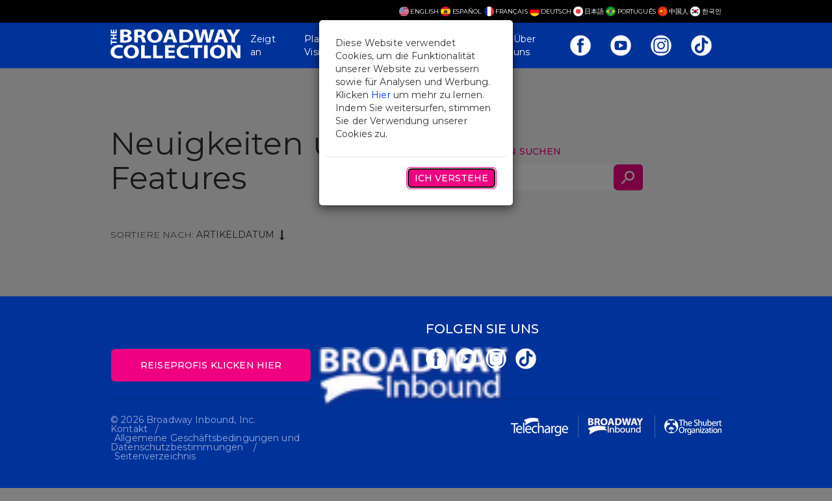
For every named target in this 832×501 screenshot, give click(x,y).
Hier (381, 95)
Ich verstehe (451, 178)
